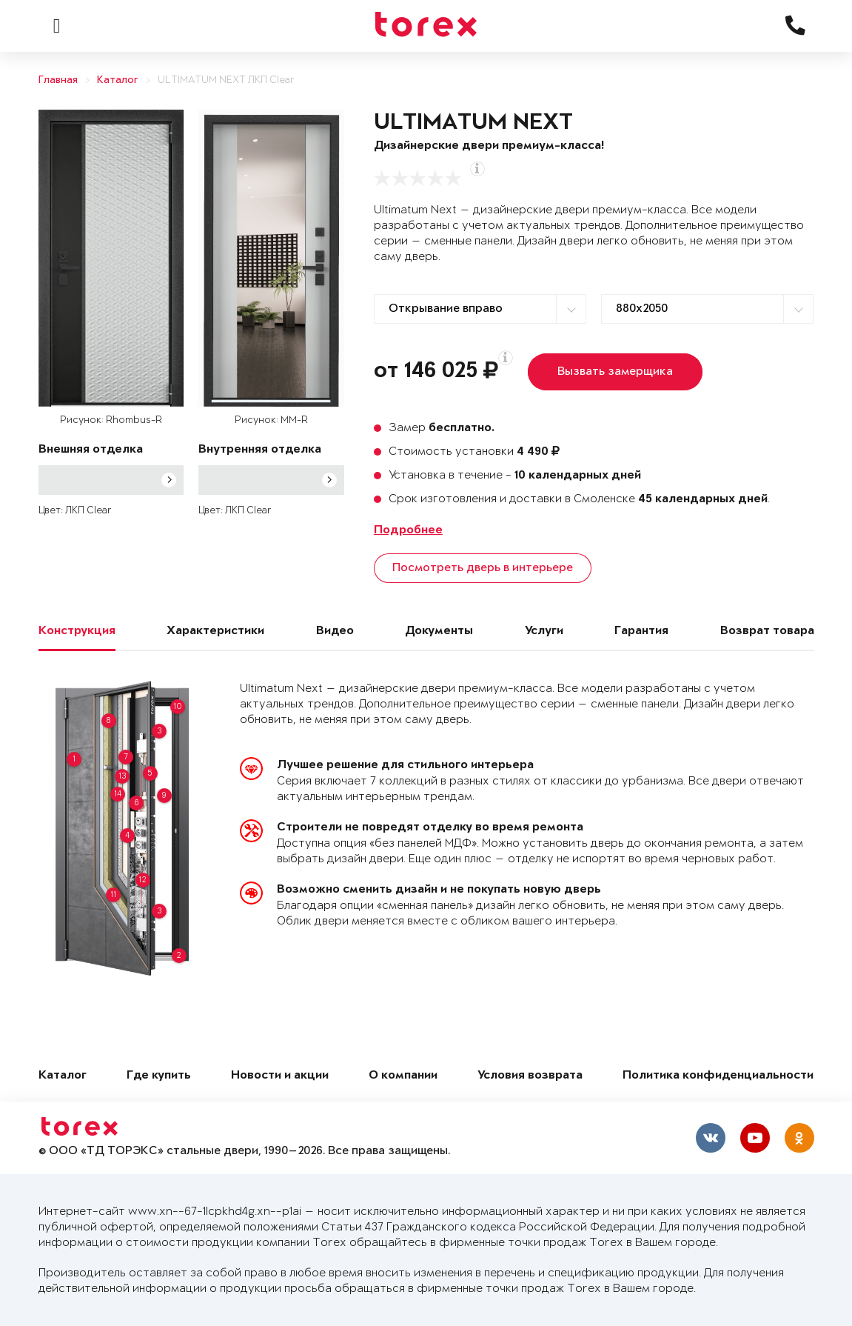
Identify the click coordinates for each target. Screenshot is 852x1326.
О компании (403, 1076)
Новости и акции (280, 1076)
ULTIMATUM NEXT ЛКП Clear (226, 80)
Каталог (117, 80)
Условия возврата (530, 1076)
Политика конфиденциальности (718, 1076)
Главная (58, 80)
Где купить (159, 1076)
